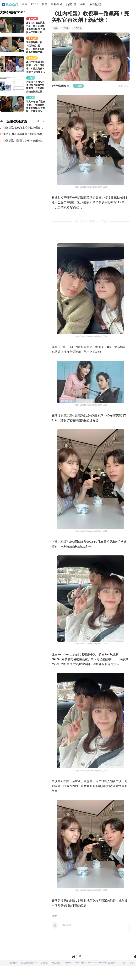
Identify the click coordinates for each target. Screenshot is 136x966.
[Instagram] (131, 963)
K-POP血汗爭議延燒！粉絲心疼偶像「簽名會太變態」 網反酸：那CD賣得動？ (24, 134)
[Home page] (10, 5)
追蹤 (78, 86)
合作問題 (44, 963)
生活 (83, 4)
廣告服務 (56, 963)
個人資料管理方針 (29, 963)
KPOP (34, 4)
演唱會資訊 (95, 4)
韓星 (44, 4)
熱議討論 (71, 4)
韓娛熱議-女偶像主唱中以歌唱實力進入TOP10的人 (24, 127)
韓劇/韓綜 (56, 4)
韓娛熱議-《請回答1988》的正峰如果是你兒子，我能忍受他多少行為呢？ (24, 140)
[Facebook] (124, 963)
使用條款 (13, 963)
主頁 (24, 4)
